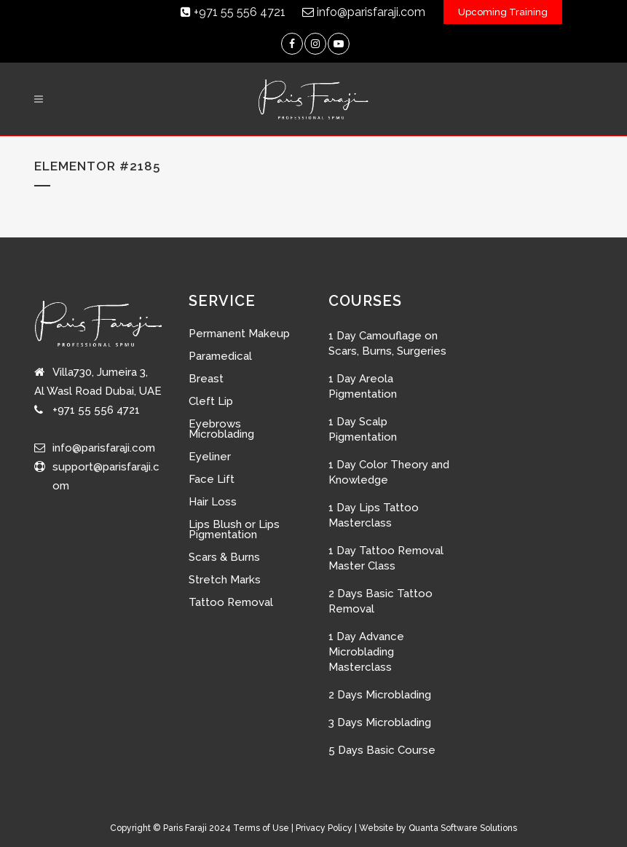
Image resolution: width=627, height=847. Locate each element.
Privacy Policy (324, 828)
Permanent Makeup (239, 333)
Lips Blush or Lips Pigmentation (234, 529)
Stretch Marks (225, 580)
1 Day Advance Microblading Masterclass (366, 652)
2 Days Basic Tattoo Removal (380, 601)
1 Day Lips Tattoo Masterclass (373, 515)
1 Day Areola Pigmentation (362, 386)
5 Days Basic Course (381, 750)
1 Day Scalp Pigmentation (362, 429)
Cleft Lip (211, 401)
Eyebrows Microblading (221, 429)
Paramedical (220, 356)
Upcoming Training (503, 12)
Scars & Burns (224, 557)
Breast (206, 379)
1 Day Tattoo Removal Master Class (385, 558)
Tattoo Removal (231, 602)
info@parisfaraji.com (363, 12)
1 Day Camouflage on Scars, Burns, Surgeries (387, 343)
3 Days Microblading (379, 722)
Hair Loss (213, 502)
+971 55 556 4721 (233, 12)
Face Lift (211, 479)
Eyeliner (210, 457)
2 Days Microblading (379, 694)
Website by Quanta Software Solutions (438, 828)
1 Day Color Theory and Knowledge (388, 472)
